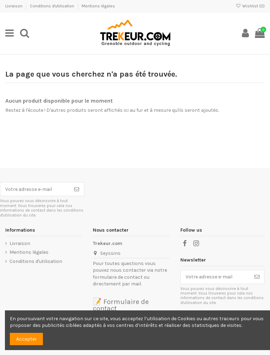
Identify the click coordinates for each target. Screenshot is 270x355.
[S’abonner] (76, 189)
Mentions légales (98, 6)
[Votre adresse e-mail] (34, 189)
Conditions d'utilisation (52, 6)
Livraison (14, 6)
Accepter (26, 339)
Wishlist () (250, 6)
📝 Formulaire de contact (121, 305)
